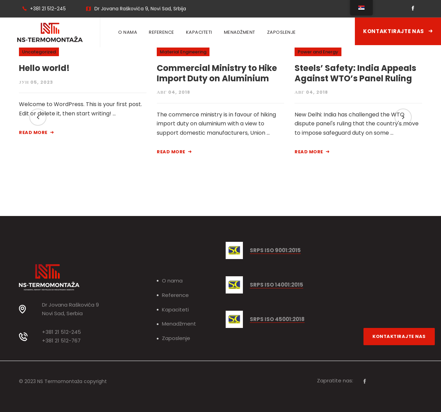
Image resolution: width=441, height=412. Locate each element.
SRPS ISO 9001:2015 (275, 250)
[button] (38, 117)
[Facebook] (365, 381)
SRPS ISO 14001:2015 (276, 285)
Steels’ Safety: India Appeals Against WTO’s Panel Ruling (355, 73)
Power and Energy (318, 52)
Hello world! (44, 68)
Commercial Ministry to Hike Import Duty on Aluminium (217, 73)
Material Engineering (183, 52)
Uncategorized (39, 52)
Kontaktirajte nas (398, 31)
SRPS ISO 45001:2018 (277, 319)
